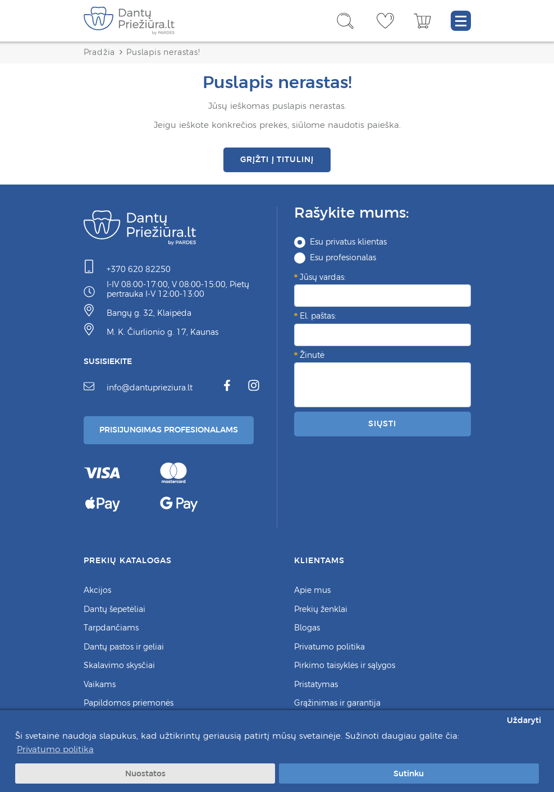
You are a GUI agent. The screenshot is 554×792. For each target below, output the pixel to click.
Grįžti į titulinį (276, 159)
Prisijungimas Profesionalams (168, 429)
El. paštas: (318, 315)
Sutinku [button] (408, 773)
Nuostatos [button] (145, 773)
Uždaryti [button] (524, 720)
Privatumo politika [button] (55, 749)
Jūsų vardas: (323, 277)
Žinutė (312, 355)
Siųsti (382, 423)
